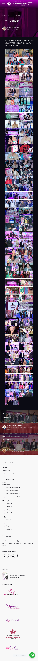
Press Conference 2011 (13, 487)
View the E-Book (14, 577)
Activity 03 (9, 513)
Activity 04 (9, 510)
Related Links (7, 463)
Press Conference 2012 (13, 490)
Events (8, 523)
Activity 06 (9, 507)
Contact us (9, 529)
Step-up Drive (7, 501)
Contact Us (30, 3)
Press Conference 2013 (13, 494)
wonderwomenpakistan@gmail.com (13, 541)
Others (4, 517)
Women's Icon (10, 479)
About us (8, 520)
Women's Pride (10, 476)
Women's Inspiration (12, 473)
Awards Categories (6, 469)
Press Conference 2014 (13, 497)
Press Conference (6, 483)
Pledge (8, 526)
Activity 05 (9, 503)
